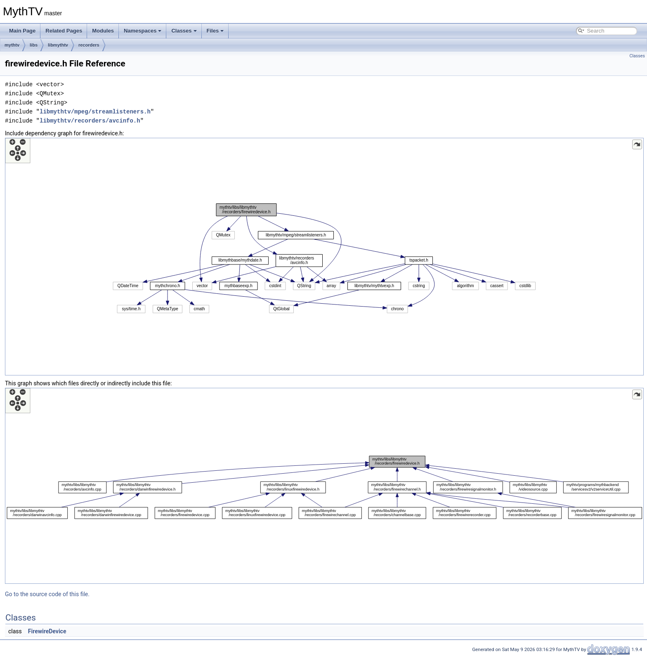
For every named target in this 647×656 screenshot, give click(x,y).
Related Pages (63, 31)
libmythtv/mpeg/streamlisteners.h (95, 112)
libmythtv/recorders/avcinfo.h (90, 121)
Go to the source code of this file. (47, 594)
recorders (88, 44)
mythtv (12, 44)
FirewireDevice (47, 631)
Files (215, 31)
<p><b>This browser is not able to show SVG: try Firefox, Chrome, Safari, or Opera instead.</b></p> (324, 256)
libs (34, 44)
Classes (183, 31)
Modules (103, 31)
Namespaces (143, 31)
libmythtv (58, 44)
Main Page (22, 31)
